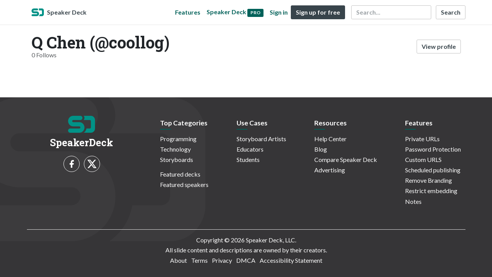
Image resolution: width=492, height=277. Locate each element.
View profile (439, 46)
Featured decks (180, 174)
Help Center (330, 138)
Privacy (222, 260)
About (178, 260)
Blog (320, 149)
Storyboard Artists (261, 138)
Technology (175, 149)
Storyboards (176, 159)
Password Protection (433, 149)
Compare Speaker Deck (345, 159)
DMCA (245, 260)
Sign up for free (318, 12)
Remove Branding (428, 180)
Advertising (329, 170)
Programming (178, 138)
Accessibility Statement (291, 260)
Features (187, 12)
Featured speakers (184, 184)
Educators (250, 149)
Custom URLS (423, 159)
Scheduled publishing (432, 170)
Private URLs (422, 138)
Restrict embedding (431, 190)
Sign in (279, 12)
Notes (413, 201)
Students (248, 159)
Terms (199, 260)
